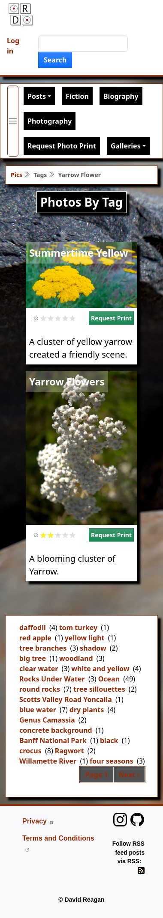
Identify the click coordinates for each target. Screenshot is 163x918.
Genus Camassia (47, 720)
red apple (35, 638)
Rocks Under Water (52, 679)
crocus (30, 750)
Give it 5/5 (72, 318)
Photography (49, 121)
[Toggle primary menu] (12, 121)
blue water (37, 709)
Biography (121, 96)
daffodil (32, 627)
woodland (76, 658)
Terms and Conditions (58, 843)
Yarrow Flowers (67, 381)
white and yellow (100, 668)
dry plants (86, 709)
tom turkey (78, 627)
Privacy (38, 821)
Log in (13, 46)
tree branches (42, 648)
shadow (93, 648)
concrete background (55, 730)
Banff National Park (53, 740)
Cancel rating (36, 318)
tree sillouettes (99, 689)
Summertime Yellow (78, 253)
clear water (38, 668)
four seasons (111, 761)
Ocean (109, 679)
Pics (16, 175)
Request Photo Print (61, 146)
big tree (32, 658)
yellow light (85, 638)
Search (55, 60)
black (109, 740)
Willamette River (47, 761)
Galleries (126, 146)
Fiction (77, 96)
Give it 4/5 (65, 318)
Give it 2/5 (50, 318)
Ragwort (69, 750)
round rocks (39, 689)
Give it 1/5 (43, 318)
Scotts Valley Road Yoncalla (65, 699)
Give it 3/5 (58, 318)
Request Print (111, 318)
